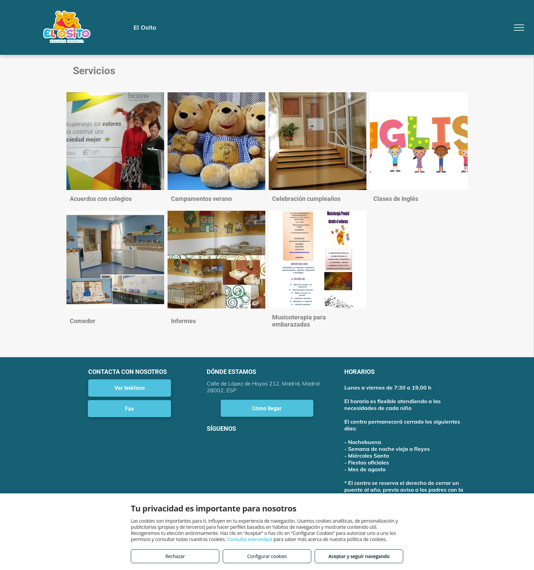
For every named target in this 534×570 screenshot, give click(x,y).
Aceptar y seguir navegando (358, 556)
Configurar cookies (267, 556)
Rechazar (175, 556)
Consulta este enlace (249, 539)
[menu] (519, 27)
